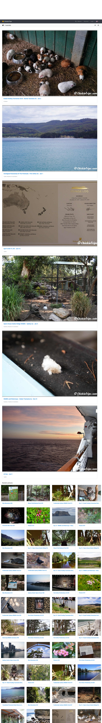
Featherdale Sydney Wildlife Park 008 (37, 483)
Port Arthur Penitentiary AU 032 (61, 236)
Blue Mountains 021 (7, 483)
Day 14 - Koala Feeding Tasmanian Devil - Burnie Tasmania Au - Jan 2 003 (89, 214)
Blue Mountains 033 (33, 393)
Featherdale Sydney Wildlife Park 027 (62, 304)
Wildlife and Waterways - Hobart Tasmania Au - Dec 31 (20, 73)
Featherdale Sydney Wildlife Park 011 (88, 348)
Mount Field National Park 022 (61, 147)
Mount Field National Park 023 (86, 532)
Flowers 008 (82, 666)
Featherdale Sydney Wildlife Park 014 (62, 281)
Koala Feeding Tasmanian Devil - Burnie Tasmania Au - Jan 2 (22, 48)
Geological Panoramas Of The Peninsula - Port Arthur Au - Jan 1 (48, 48)
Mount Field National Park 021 (35, 554)
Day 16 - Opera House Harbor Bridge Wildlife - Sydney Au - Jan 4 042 (63, 483)
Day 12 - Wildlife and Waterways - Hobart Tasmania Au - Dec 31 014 (38, 348)
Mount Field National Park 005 (35, 644)
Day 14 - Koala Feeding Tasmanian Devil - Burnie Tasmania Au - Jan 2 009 (12, 393)
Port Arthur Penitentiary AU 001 (87, 281)
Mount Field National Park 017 (35, 577)
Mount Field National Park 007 (86, 621)
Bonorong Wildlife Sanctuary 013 (87, 483)
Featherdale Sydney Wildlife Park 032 (88, 326)
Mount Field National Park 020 (35, 102)
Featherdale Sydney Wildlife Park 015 (62, 102)
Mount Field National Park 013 (35, 599)
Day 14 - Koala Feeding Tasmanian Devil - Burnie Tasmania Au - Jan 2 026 (63, 169)
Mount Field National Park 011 (35, 371)
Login (92, 21)
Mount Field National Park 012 (61, 599)
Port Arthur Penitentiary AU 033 (36, 236)
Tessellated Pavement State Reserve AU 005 (12, 304)
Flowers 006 (31, 689)
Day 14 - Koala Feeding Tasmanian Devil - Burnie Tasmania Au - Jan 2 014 (89, 102)
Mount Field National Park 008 (61, 621)
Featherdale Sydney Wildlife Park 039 (88, 505)
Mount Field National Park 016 (61, 577)
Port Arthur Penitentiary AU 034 (87, 460)
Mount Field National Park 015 (86, 577)
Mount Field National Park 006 (10, 644)
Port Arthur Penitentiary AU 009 (61, 191)
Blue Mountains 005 (7, 147)
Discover (86, 21)
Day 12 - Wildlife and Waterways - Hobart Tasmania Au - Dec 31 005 (63, 124)
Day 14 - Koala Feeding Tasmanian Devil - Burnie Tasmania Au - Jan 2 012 (89, 416)
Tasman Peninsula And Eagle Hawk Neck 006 (38, 326)
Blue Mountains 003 (7, 460)
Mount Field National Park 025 (35, 532)
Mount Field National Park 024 (61, 532)
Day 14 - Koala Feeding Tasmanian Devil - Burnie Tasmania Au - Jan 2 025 (12, 416)
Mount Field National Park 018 (10, 577)
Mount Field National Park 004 (61, 644)
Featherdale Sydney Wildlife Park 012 (37, 169)
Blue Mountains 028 (58, 416)
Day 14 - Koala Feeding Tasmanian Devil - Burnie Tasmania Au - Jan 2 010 (12, 281)
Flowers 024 (56, 259)
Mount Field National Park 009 (35, 621)
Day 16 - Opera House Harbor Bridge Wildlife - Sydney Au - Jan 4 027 (89, 147)
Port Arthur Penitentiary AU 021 (87, 259)
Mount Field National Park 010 (10, 621)
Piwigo (54, 718)
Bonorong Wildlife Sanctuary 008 (10, 236)
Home (3, 25)
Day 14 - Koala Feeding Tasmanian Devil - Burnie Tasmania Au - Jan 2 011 (89, 236)
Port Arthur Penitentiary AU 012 (36, 214)
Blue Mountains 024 (84, 371)
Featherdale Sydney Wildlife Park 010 (37, 505)
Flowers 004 (82, 689)
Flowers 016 (31, 124)
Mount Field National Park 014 (10, 599)
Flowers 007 (82, 124)
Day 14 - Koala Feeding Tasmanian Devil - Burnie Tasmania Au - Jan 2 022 (63, 214)
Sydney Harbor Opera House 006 (36, 191)
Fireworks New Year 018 (59, 505)
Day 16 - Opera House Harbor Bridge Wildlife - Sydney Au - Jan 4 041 (89, 304)
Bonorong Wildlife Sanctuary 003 (87, 438)
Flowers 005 (56, 689)
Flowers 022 (5, 505)
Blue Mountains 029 (7, 348)
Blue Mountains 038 (33, 460)
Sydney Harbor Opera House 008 (10, 259)
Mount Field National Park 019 (86, 554)
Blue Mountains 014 (7, 191)
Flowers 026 (56, 438)
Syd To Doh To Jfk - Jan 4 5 (61, 48)
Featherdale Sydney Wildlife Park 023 (11, 326)
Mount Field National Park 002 (10, 666)
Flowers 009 (56, 666)
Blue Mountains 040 (33, 259)
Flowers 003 (56, 460)
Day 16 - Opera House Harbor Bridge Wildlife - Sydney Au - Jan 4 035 (38, 438)
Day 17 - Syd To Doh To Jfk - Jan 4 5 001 (63, 326)
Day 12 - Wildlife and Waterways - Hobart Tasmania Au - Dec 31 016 (89, 169)
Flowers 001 (31, 281)
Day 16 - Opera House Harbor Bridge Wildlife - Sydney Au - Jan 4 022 (38, 147)
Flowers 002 (31, 711)
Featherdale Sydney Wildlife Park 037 (11, 169)
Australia (8, 25)
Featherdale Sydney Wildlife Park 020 (11, 214)
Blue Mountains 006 (7, 102)
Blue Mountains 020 (7, 371)
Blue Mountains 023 (7, 438)
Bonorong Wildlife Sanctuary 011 (61, 371)
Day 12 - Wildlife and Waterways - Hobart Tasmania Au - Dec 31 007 (63, 393)
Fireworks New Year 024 (8, 124)
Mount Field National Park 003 (86, 644)
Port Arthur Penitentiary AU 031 (61, 348)
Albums (79, 21)
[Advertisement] (41, 9)
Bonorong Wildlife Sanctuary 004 (36, 416)
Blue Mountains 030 (84, 393)
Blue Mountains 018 (33, 304)
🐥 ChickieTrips (7, 21)
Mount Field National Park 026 (10, 532)
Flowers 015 (82, 191)
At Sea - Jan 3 (33, 73)
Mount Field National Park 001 (35, 666)
